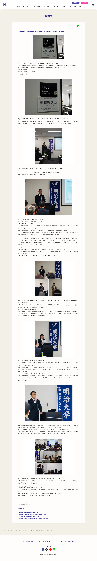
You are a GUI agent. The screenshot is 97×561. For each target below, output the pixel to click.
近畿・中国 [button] (46, 6)
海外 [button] (80, 6)
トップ (3, 530)
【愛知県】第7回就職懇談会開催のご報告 (28, 516)
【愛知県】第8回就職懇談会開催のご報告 (28, 512)
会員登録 (84, 2)
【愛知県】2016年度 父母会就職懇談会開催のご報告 (32, 514)
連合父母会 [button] (72, 6)
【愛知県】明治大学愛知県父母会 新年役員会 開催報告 (33, 518)
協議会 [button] (64, 6)
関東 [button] (28, 6)
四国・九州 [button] (56, 6)
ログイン (76, 2)
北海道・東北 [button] (20, 6)
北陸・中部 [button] (36, 6)
